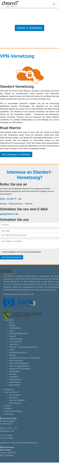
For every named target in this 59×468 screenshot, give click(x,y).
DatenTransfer (14, 382)
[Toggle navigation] (54, 4)
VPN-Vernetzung (15, 339)
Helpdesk (8, 408)
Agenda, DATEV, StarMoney (20, 369)
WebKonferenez (15, 379)
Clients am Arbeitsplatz (18, 333)
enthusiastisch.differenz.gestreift (24, 443)
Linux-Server (14, 344)
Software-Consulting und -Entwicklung (24, 358)
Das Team (13, 398)
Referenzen (9, 389)
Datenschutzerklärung (13, 411)
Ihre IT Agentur (15, 395)
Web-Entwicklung (16, 360)
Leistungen (9, 320)
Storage (12, 325)
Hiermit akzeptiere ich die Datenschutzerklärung (21, 252)
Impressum (9, 414)
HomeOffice (14, 377)
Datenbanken (14, 371)
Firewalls (12, 336)
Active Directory (15, 342)
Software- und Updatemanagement (23, 347)
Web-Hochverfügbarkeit (18, 363)
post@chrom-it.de (9, 214)
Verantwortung (15, 403)
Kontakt (8, 406)
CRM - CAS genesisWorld (19, 366)
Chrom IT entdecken (29, 27)
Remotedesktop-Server (18, 352)
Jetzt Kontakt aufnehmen (11, 257)
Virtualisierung (15, 328)
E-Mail (11, 350)
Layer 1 (12, 331)
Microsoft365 (14, 385)
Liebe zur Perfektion (17, 400)
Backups (12, 355)
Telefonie (12, 374)
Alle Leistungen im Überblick (16, 154)
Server (11, 323)
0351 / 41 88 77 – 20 (10, 199)
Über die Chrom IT (12, 392)
